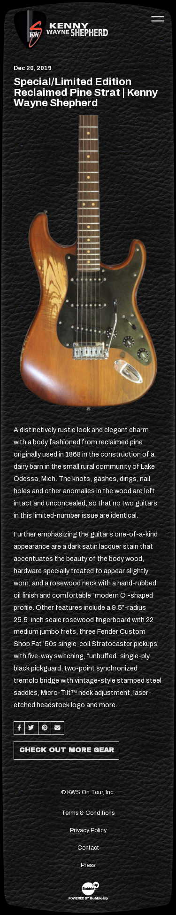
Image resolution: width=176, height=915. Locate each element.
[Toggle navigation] (157, 18)
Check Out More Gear (66, 750)
